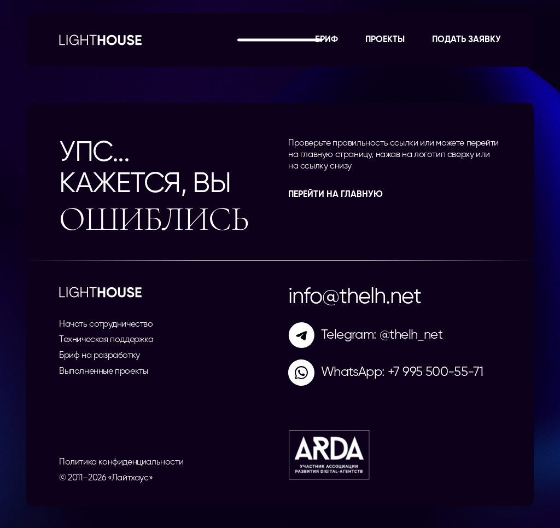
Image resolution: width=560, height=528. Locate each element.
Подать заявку (466, 40)
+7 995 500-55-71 (435, 372)
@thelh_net (411, 334)
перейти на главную (335, 194)
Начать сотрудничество (106, 324)
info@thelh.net (354, 297)
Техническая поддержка (106, 339)
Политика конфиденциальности (121, 462)
